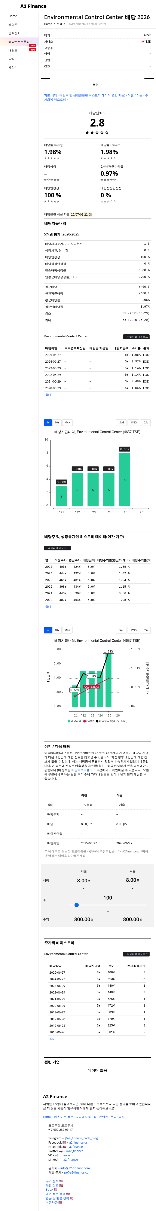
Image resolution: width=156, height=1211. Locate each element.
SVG (121, 422)
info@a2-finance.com (75, 1168)
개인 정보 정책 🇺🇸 (58, 1194)
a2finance (76, 1147)
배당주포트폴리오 (83, 770)
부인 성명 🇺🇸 (54, 1185)
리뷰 (122, 1117)
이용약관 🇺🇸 (54, 1202)
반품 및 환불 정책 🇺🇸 (60, 1198)
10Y (57, 422)
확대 (48, 395)
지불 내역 (50, 95)
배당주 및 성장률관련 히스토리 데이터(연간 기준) (92, 95)
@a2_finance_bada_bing (81, 1138)
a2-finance (70, 1159)
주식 (59, 24)
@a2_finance (74, 1151)
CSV (145, 422)
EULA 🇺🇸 (52, 1189)
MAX (67, 422)
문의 (113, 1117)
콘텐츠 (103, 1117)
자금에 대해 (84, 1117)
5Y (47, 422)
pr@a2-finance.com (77, 1172)
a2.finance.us (78, 1142)
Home (48, 24)
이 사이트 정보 (63, 1117)
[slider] (76, 905)
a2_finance (62, 1155)
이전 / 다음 (135, 95)
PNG (133, 422)
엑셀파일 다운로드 (136, 336)
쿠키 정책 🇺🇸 (54, 1181)
